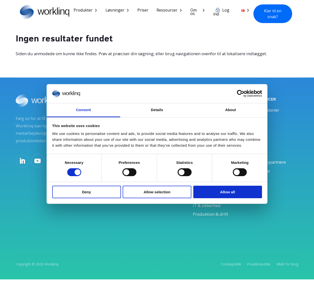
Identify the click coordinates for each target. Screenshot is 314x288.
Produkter (86, 11)
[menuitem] (247, 14)
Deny (86, 192)
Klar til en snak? (273, 14)
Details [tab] (157, 110)
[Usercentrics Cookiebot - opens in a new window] (240, 93)
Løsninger (118, 11)
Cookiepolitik (231, 272)
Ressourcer (170, 11)
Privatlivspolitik (258, 272)
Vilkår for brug (287, 272)
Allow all (227, 192)
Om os (197, 12)
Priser (146, 11)
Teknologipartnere (270, 167)
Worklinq (51, 272)
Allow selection (157, 192)
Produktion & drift (212, 222)
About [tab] (230, 110)
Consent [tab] (83, 110)
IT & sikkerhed (208, 213)
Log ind (224, 13)
